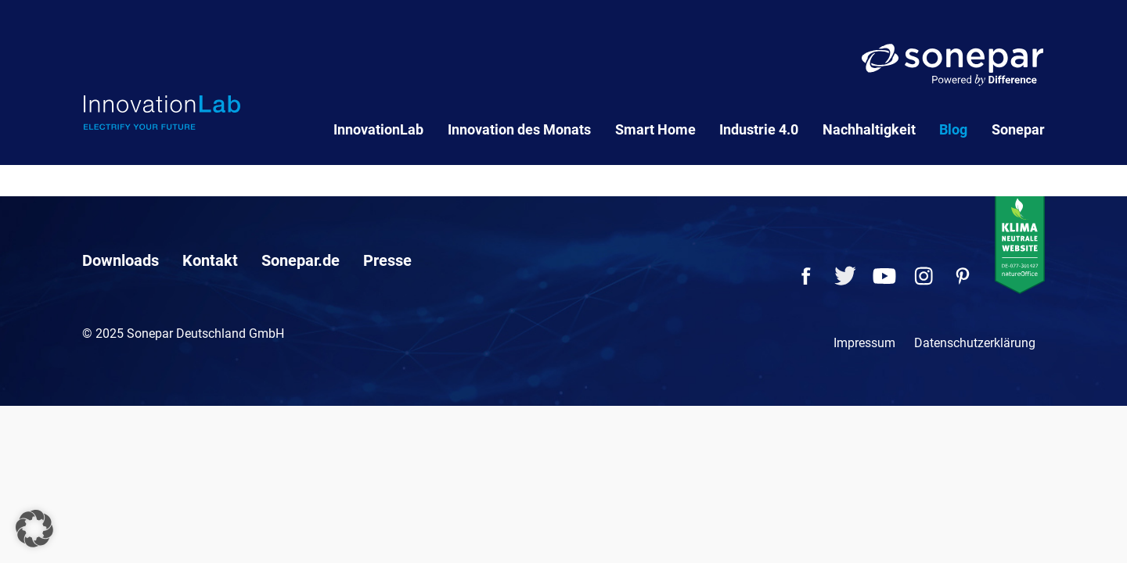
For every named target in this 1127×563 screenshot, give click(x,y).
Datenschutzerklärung (974, 342)
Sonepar (1018, 129)
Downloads (120, 260)
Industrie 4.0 (758, 129)
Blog (953, 129)
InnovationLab (378, 129)
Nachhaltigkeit (869, 129)
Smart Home (655, 129)
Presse (387, 260)
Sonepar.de (300, 260)
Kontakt (210, 260)
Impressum (864, 342)
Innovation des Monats (519, 129)
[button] (34, 528)
